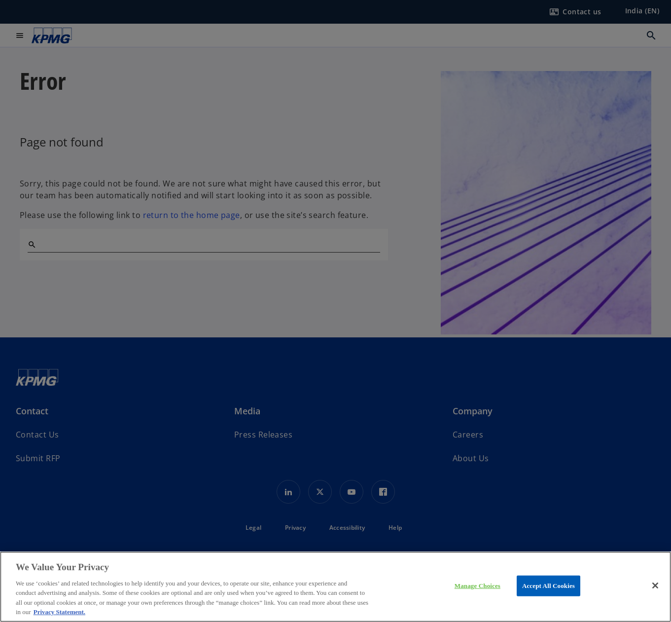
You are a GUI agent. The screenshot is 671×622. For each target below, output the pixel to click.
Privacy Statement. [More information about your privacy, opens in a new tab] (59, 612)
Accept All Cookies (548, 585)
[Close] (655, 585)
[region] (335, 586)
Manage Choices (477, 585)
